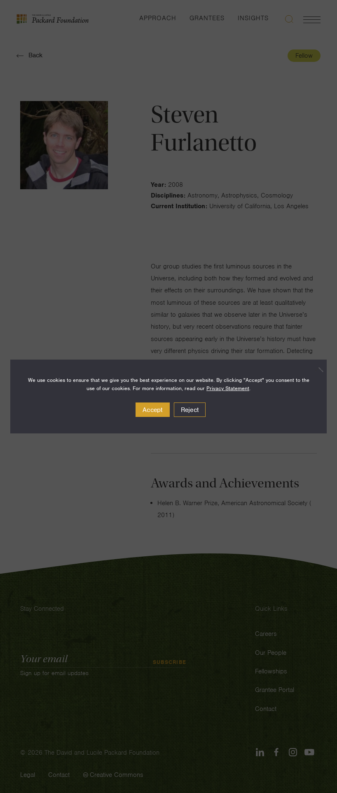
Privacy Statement (227, 388)
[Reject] (316, 369)
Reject (190, 410)
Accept (153, 410)
